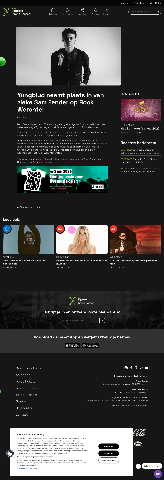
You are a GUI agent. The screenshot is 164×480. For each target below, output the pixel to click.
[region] (71, 452)
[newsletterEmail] (82, 320)
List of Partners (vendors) (27, 468)
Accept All (109, 446)
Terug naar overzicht (29, 207)
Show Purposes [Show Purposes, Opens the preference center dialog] (108, 460)
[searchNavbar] (144, 12)
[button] (10, 453)
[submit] (158, 12)
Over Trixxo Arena (28, 368)
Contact (22, 415)
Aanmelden (139, 3)
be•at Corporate (27, 388)
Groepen (22, 401)
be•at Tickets (25, 381)
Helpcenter (123, 3)
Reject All (108, 453)
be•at (145, 376)
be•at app (23, 375)
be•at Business (27, 395)
